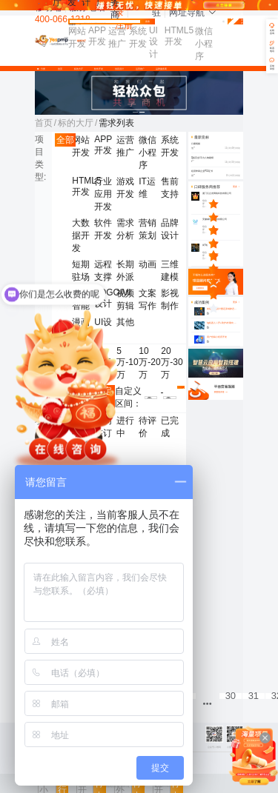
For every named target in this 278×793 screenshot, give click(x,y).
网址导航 (192, 12)
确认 (181, 388)
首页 (60, 68)
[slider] (224, 203)
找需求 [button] (75, 25)
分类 (42, 69)
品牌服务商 (161, 68)
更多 (236, 302)
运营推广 (140, 68)
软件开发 (98, 68)
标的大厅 (78, 68)
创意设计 (119, 68)
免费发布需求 (235, 22)
